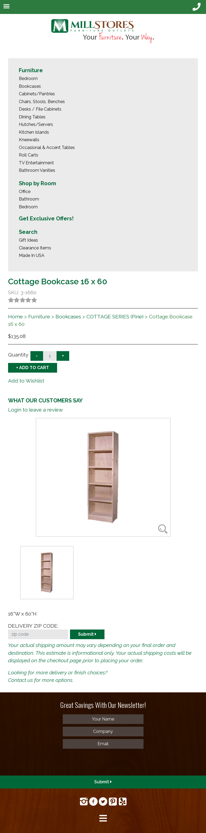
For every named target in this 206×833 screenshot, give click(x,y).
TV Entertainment (36, 162)
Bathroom (29, 199)
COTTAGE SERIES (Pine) (115, 316)
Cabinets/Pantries (37, 93)
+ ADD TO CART (32, 367)
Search (28, 232)
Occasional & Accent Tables (47, 147)
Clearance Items (35, 247)
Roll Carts (28, 155)
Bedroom (28, 78)
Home (15, 316)
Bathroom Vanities (37, 170)
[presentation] (44, 761)
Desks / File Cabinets (40, 109)
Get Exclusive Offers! (46, 218)
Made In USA (31, 255)
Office (24, 191)
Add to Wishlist (26, 381)
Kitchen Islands (34, 132)
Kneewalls (29, 139)
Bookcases (30, 86)
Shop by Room (37, 183)
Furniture (31, 70)
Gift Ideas (28, 240)
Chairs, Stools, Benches (42, 101)
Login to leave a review (35, 410)
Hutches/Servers (36, 124)
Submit (87, 634)
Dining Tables (32, 116)
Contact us (20, 680)
